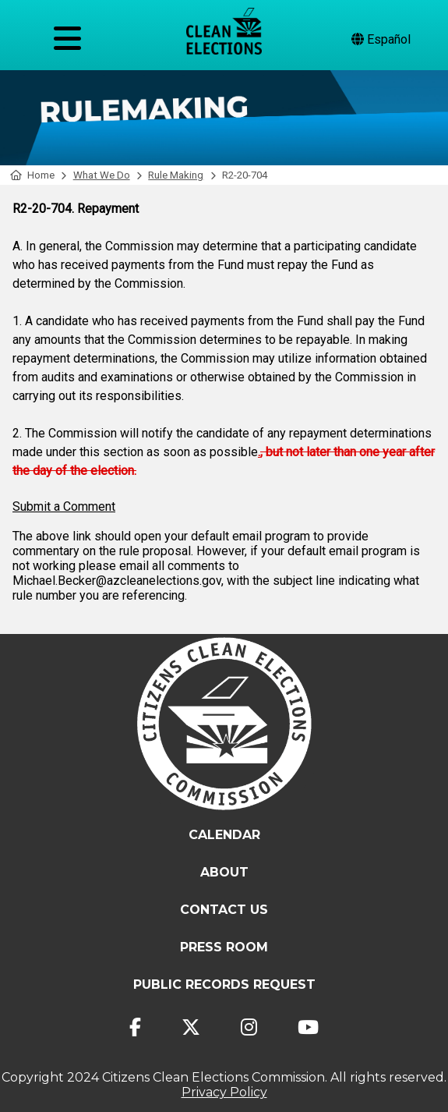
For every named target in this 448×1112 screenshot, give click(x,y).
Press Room (224, 947)
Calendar (224, 834)
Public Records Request (224, 984)
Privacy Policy (224, 1092)
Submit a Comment (63, 506)
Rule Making (175, 175)
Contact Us (224, 909)
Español (381, 39)
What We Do (101, 175)
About (224, 872)
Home (32, 175)
